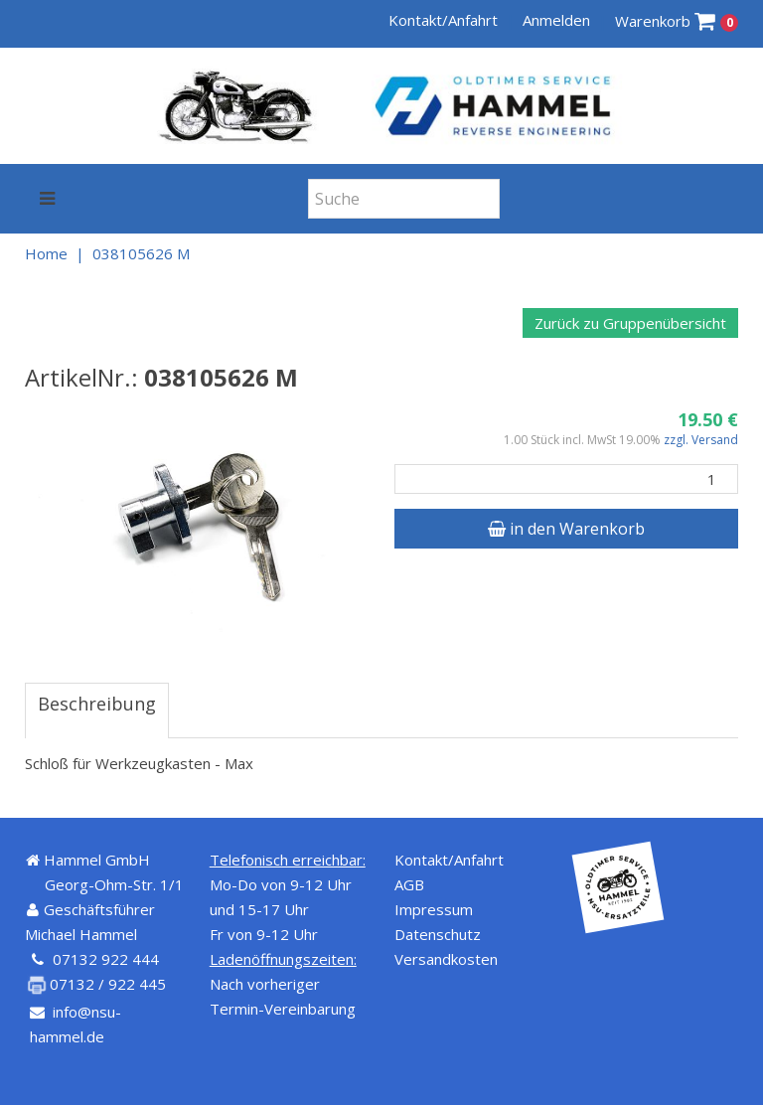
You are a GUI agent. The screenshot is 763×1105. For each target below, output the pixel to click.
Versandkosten (446, 959)
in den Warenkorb (566, 529)
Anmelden (556, 20)
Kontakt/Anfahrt (443, 20)
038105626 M (141, 253)
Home (46, 253)
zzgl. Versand (701, 439)
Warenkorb (677, 21)
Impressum (433, 909)
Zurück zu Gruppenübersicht (630, 323)
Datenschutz (437, 934)
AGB (409, 884)
